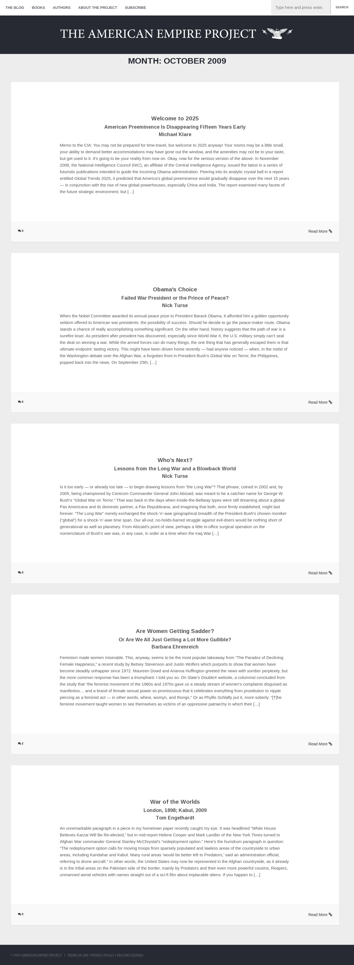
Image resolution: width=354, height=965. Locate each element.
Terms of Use (82, 955)
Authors (62, 8)
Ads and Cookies (138, 955)
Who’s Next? (174, 459)
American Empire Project (43, 955)
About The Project (97, 8)
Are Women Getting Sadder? (175, 630)
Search (342, 7)
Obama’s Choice (174, 289)
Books (38, 8)
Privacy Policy (108, 955)
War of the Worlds (175, 801)
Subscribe (135, 8)
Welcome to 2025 (175, 118)
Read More (320, 231)
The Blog (15, 8)
